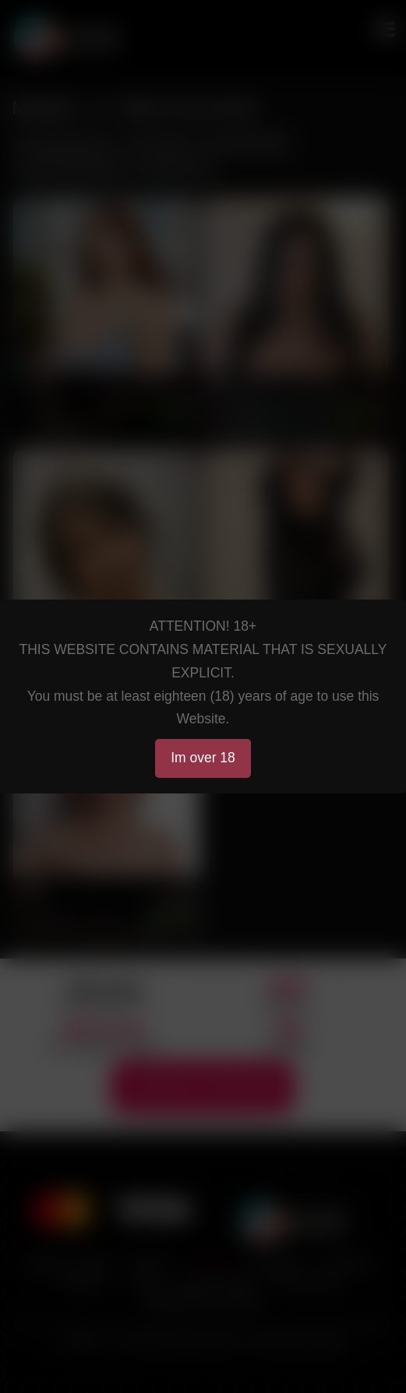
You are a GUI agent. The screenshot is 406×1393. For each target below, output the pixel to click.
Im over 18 (203, 757)
